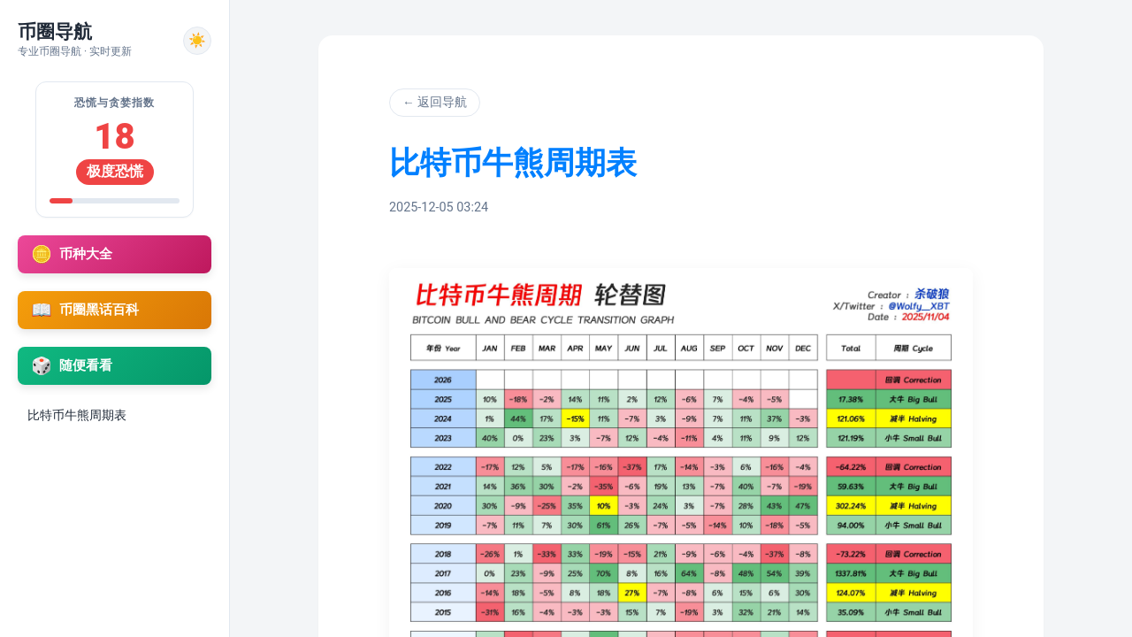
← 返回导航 (434, 102)
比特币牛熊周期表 (76, 415)
